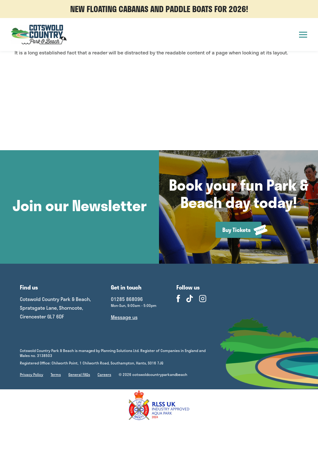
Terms (56, 374)
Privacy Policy (31, 374)
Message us (124, 317)
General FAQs (79, 374)
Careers (104, 374)
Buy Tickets (241, 230)
